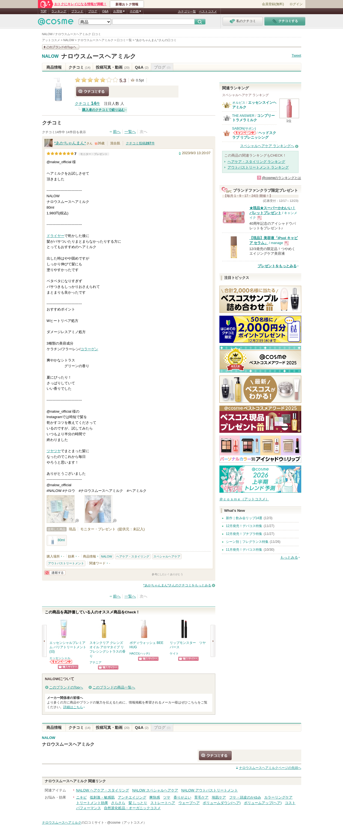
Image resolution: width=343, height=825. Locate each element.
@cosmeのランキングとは (281, 178)
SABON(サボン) (244, 128)
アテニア (96, 662)
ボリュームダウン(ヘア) (222, 803)
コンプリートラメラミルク (253, 118)
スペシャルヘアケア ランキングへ (267, 146)
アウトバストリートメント (66, 563)
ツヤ (50, 451)
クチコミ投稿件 (140, 143)
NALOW (50, 56)
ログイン (296, 4)
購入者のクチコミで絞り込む (103, 110)
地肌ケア (219, 797)
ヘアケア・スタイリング (132, 556)
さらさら (118, 803)
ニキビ (81, 797)
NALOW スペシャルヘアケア (155, 790)
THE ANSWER (243, 116)
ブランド (77, 11)
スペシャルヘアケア (166, 556)
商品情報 (54, 67)
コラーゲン (89, 349)
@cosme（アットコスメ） (127, 822)
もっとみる (289, 557)
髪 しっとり (138, 803)
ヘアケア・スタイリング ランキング (256, 162)
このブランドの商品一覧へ (114, 687)
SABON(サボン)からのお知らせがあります (244, 133)
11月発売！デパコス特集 (244, 550)
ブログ (92, 11)
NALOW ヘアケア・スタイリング (102, 790)
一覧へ (130, 132)
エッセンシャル (59, 658)
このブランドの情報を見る (60, 47)
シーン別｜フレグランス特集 (247, 542)
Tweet (296, 55)
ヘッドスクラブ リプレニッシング (254, 135)
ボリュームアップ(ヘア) (263, 803)
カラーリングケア (278, 797)
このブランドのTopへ (66, 687)
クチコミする (92, 91)
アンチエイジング (132, 797)
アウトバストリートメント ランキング (258, 167)
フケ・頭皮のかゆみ (245, 797)
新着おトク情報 (126, 4)
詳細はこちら (73, 707)
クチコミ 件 (87, 104)
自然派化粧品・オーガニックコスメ (132, 808)
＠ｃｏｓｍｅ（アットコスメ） (244, 499)
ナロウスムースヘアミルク (98, 56)
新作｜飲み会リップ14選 (244, 518)
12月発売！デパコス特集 (244, 526)
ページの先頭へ (270, 768)
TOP (44, 11)
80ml (57, 540)
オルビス (238, 103)
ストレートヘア (162, 803)
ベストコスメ (208, 11)
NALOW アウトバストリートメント (209, 790)
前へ (117, 132)
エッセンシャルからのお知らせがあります (61, 661)
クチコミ (79, 67)
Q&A (105, 11)
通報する (54, 572)
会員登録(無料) (273, 4)
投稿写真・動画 (112, 67)
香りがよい (182, 797)
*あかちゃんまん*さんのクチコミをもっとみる (177, 585)
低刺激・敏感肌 (102, 797)
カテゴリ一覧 (187, 11)
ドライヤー (55, 236)
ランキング (58, 11)
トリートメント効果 (92, 803)
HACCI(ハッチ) (140, 653)
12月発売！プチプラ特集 (244, 534)
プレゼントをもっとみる (277, 266)
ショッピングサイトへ (68, 667)
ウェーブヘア (189, 803)
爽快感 (154, 797)
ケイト (174, 653)
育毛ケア (201, 797)
